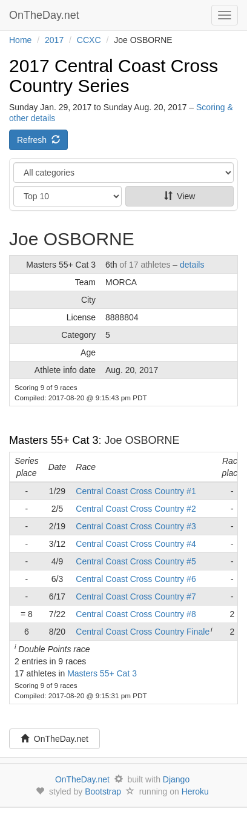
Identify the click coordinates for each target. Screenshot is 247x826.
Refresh (38, 140)
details (192, 264)
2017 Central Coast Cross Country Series (113, 76)
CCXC (89, 40)
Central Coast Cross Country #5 (136, 561)
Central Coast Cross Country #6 (136, 579)
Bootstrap (103, 791)
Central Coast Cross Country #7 (136, 596)
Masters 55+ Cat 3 (54, 440)
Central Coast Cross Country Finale (142, 631)
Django (176, 779)
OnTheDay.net (45, 15)
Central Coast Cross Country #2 (136, 509)
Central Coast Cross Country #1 (136, 491)
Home (20, 40)
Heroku (195, 791)
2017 (54, 40)
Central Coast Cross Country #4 (136, 544)
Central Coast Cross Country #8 (136, 614)
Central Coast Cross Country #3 (136, 526)
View (180, 196)
